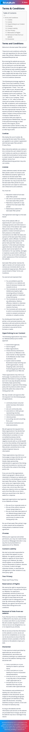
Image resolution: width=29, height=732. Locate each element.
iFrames (10, 26)
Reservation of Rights (14, 32)
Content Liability (13, 28)
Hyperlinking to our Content (16, 24)
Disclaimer (11, 39)
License (10, 22)
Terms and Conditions (11, 17)
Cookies (10, 20)
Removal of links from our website (15, 36)
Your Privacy (11, 30)
